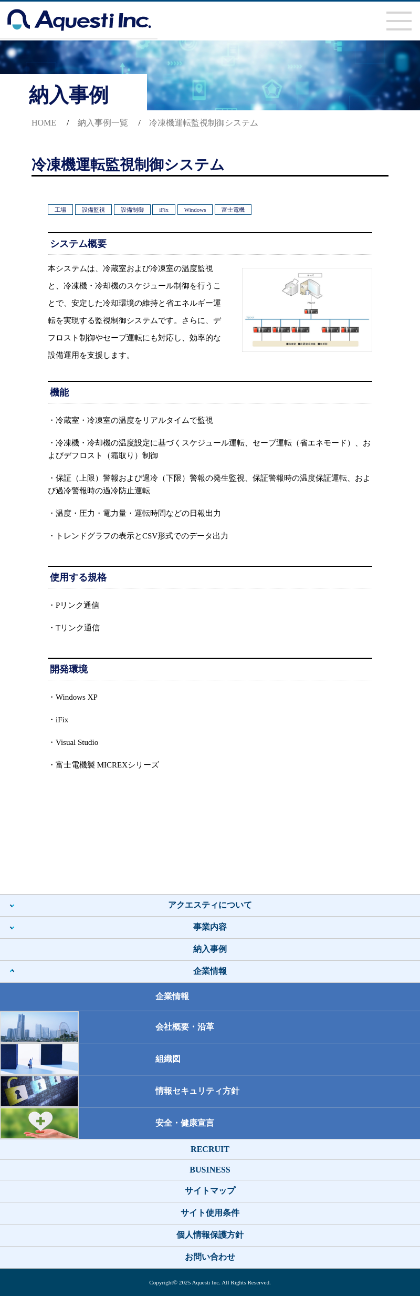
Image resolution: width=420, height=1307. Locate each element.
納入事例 (210, 949)
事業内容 (210, 926)
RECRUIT (210, 1149)
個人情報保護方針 (210, 1234)
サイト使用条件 (210, 1212)
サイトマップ (210, 1190)
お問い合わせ (210, 1256)
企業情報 (210, 971)
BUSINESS (210, 1169)
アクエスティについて (210, 904)
